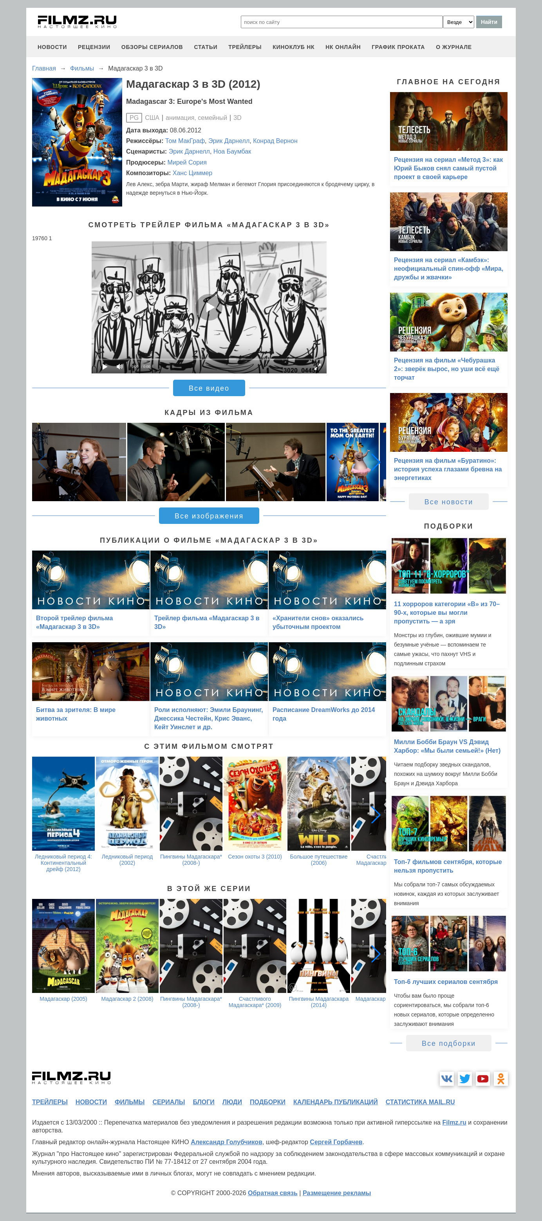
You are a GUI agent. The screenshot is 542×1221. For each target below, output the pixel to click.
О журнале (454, 47)
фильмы (130, 1102)
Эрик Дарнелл (228, 141)
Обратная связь (273, 1193)
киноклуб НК (293, 47)
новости (52, 47)
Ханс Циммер (192, 173)
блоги (203, 1102)
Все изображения (209, 516)
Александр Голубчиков (226, 1142)
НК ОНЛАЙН (343, 47)
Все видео (209, 388)
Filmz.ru (454, 1122)
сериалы (168, 1102)
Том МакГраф (185, 141)
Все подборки (449, 1043)
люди (232, 1102)
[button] (376, 462)
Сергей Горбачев (336, 1142)
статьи (205, 47)
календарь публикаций (335, 1102)
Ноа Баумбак (232, 151)
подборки (267, 1102)
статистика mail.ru (420, 1102)
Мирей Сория (186, 162)
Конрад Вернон (275, 141)
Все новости (449, 502)
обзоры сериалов (152, 47)
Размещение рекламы (337, 1193)
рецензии (94, 47)
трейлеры (245, 47)
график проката (398, 47)
